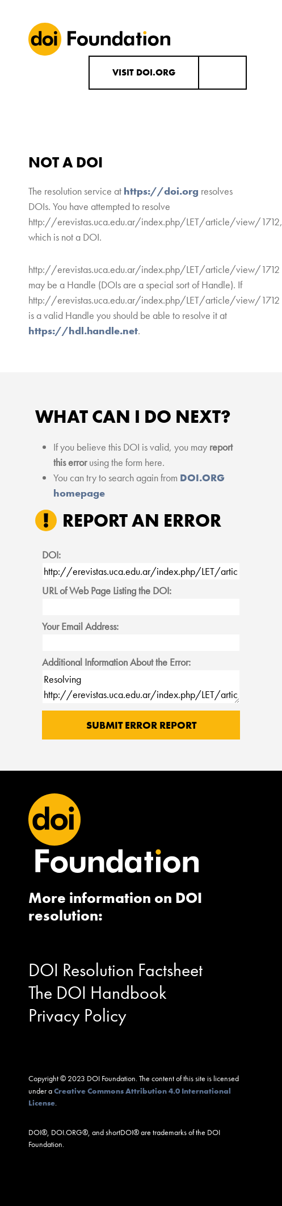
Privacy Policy (77, 1015)
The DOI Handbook (97, 993)
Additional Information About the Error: (116, 662)
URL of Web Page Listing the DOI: (106, 590)
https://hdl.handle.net (83, 330)
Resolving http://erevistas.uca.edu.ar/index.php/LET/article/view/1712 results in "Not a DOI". (141, 687)
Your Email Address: (80, 626)
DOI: (51, 554)
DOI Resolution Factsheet (115, 970)
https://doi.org (161, 191)
